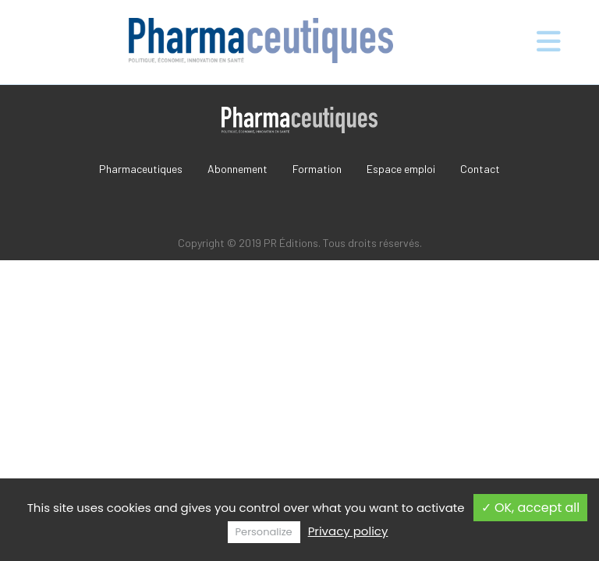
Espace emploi (401, 168)
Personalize (264, 531)
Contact (480, 168)
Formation (317, 168)
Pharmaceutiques (141, 168)
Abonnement (237, 168)
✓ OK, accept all (530, 508)
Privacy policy (348, 531)
